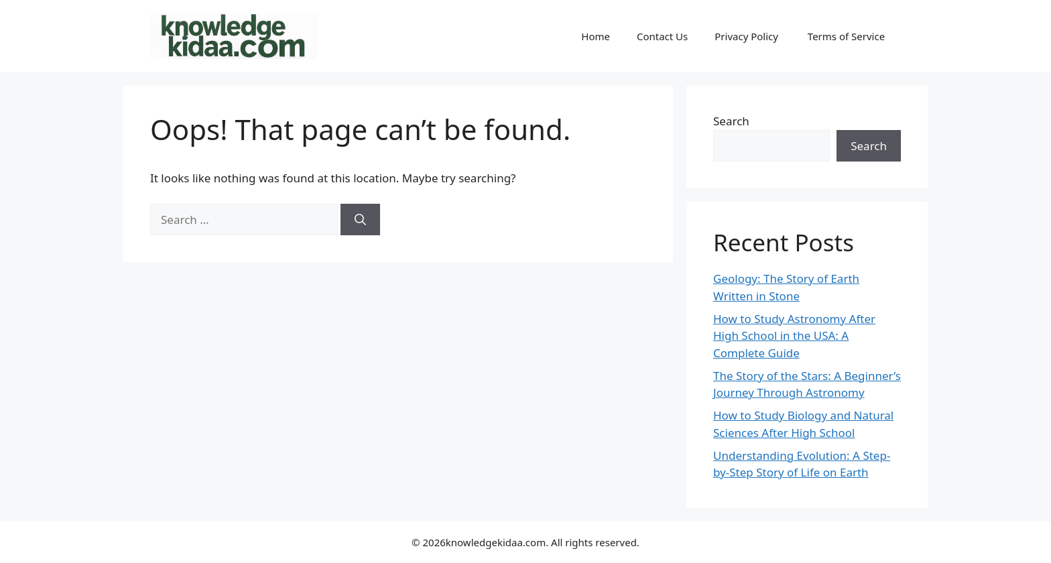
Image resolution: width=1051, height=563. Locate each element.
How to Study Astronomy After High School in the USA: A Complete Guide (794, 336)
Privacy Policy (748, 36)
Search (731, 121)
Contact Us (662, 36)
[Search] (360, 220)
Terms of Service (847, 36)
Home (595, 36)
